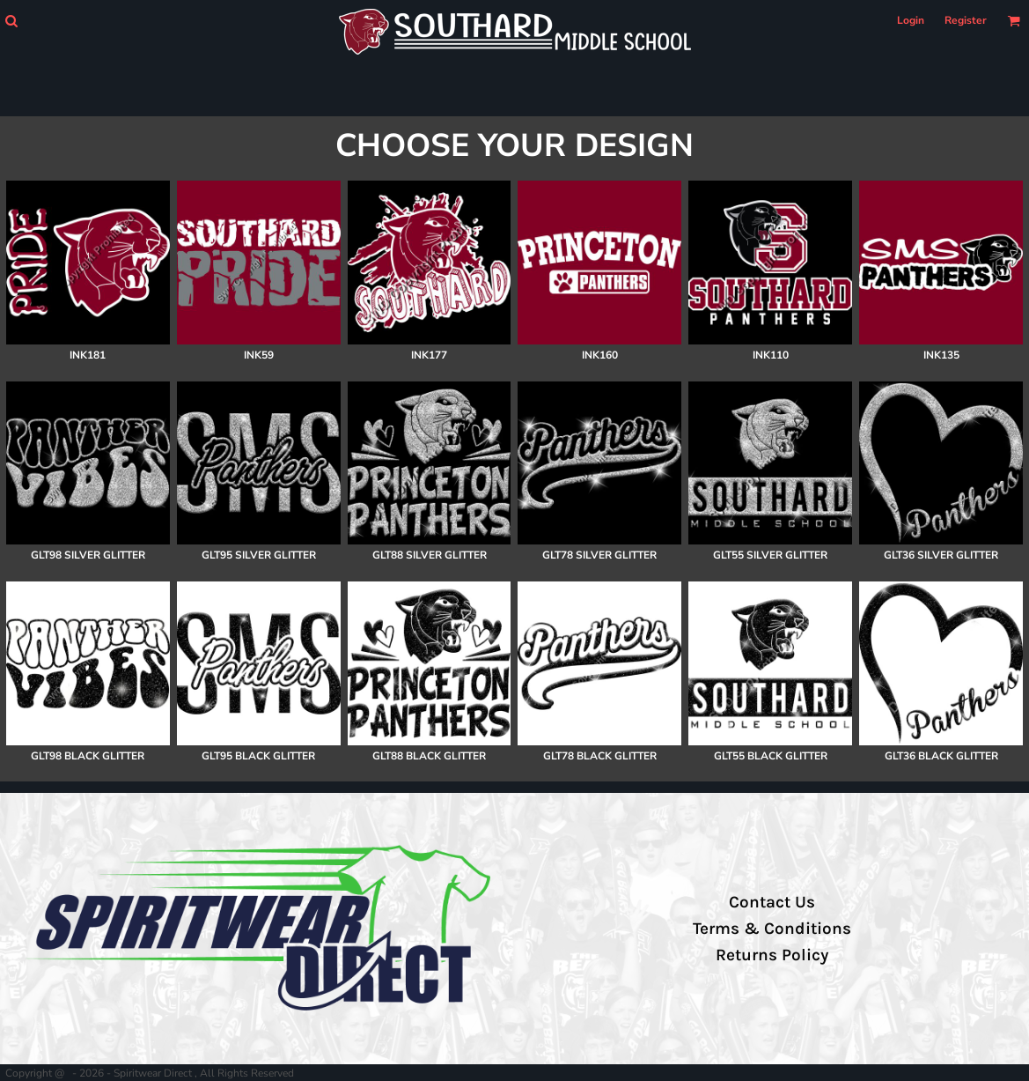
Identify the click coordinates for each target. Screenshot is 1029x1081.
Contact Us (772, 902)
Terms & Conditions (772, 928)
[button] (11, 20)
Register (965, 20)
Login (910, 20)
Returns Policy (772, 955)
